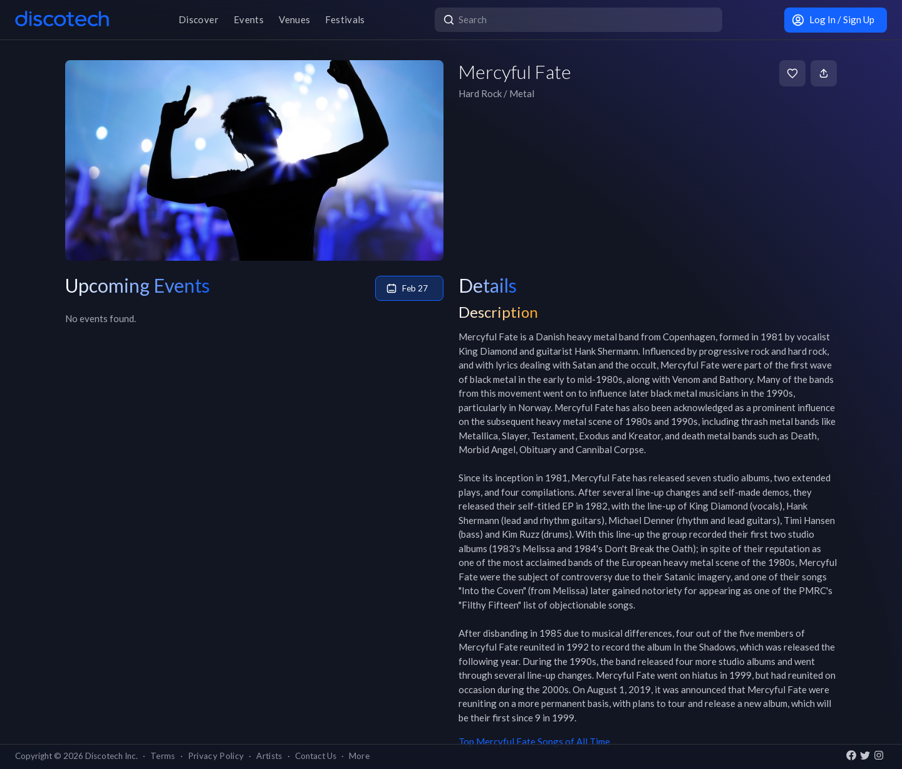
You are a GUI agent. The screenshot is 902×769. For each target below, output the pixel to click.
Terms (162, 756)
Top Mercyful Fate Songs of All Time (534, 741)
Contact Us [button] (315, 756)
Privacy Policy (216, 756)
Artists (269, 756)
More (359, 756)
